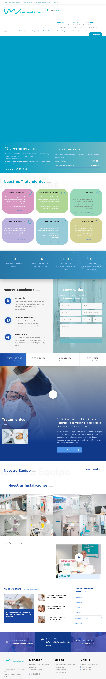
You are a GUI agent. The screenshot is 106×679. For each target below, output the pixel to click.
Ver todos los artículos (28, 576)
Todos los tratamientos (84, 208)
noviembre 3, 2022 (52, 598)
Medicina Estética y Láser (18, 31)
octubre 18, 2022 (51, 609)
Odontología (54, 31)
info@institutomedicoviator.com (45, 2)
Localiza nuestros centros (21, 631)
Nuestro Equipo (66, 31)
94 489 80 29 (87, 631)
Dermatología (43, 31)
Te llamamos (95, 30)
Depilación (32, 31)
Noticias (77, 31)
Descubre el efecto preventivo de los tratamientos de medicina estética (17, 601)
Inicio (5, 31)
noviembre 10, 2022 (52, 587)
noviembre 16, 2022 (11, 606)
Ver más (21, 208)
